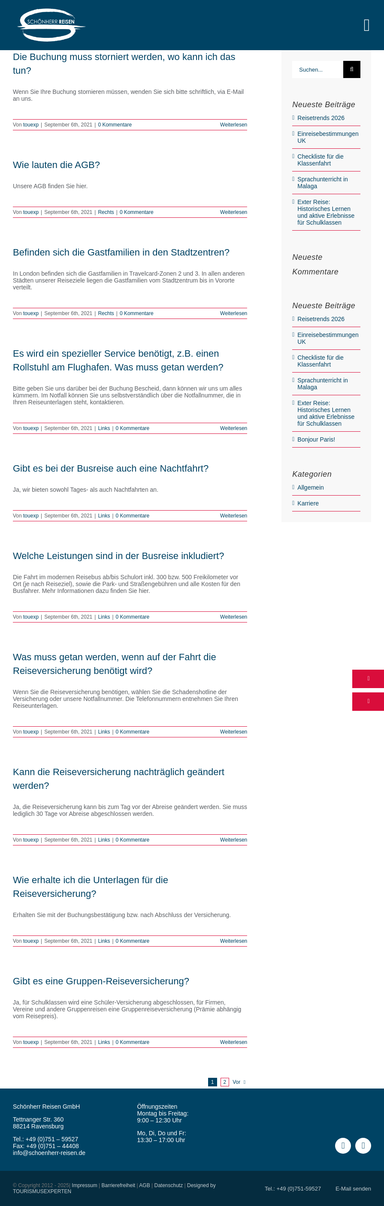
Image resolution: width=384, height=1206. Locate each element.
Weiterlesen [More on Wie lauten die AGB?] (233, 212)
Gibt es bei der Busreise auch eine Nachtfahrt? (111, 468)
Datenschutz (168, 1185)
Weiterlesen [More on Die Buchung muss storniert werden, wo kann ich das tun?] (233, 125)
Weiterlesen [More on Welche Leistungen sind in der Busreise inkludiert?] (233, 617)
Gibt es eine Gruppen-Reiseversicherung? (101, 981)
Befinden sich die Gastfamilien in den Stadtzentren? (121, 252)
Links (104, 428)
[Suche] (351, 69)
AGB (144, 1185)
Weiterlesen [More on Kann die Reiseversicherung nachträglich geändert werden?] (233, 840)
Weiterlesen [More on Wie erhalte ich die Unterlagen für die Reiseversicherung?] (233, 941)
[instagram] (363, 1146)
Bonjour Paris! (316, 439)
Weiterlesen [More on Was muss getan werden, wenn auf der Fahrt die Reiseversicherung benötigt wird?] (233, 732)
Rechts (106, 212)
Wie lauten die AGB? (56, 164)
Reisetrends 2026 (321, 117)
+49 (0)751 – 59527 (52, 1139)
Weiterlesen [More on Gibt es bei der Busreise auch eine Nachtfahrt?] (233, 516)
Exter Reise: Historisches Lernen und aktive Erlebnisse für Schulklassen (325, 212)
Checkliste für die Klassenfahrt (320, 160)
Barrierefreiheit (119, 1185)
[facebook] (343, 1146)
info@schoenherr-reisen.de (49, 1152)
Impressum (84, 1185)
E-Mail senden (353, 1188)
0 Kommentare (115, 125)
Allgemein (310, 487)
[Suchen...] (317, 69)
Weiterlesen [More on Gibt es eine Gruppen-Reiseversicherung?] (233, 1042)
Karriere (308, 503)
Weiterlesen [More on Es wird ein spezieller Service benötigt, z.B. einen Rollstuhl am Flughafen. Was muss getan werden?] (233, 428)
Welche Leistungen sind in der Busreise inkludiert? (118, 555)
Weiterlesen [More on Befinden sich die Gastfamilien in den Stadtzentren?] (233, 313)
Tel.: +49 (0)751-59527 (293, 1188)
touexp (31, 125)
